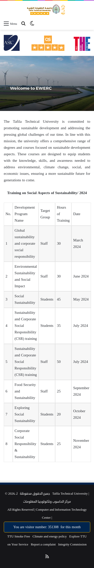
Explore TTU (77, 536)
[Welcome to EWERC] (47, 83)
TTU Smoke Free (18, 536)
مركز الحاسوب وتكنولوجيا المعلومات (47, 501)
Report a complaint (43, 544)
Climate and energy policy (50, 536)
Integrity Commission (72, 544)
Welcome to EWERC (31, 88)
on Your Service (17, 544)
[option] (47, 83)
